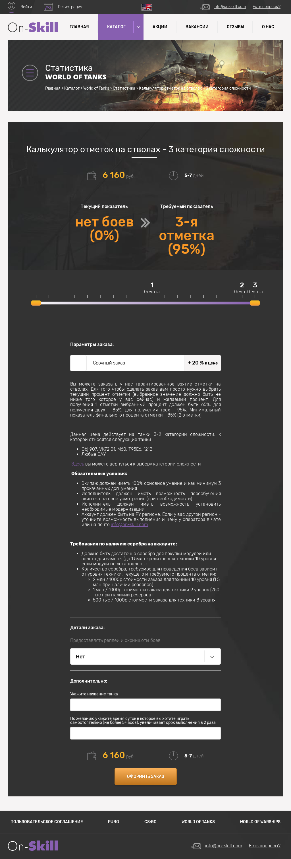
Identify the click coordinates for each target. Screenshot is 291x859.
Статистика (124, 88)
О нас (268, 26)
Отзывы (235, 26)
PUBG (113, 821)
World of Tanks (96, 88)
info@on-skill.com (230, 6)
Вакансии (197, 26)
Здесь (77, 464)
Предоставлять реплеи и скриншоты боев (115, 640)
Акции (160, 26)
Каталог (72, 88)
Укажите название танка (94, 694)
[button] (138, 27)
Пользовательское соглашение (47, 821)
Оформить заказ (145, 776)
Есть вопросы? (266, 6)
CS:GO (150, 821)
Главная (79, 26)
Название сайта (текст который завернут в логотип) (33, 27)
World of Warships (260, 821)
